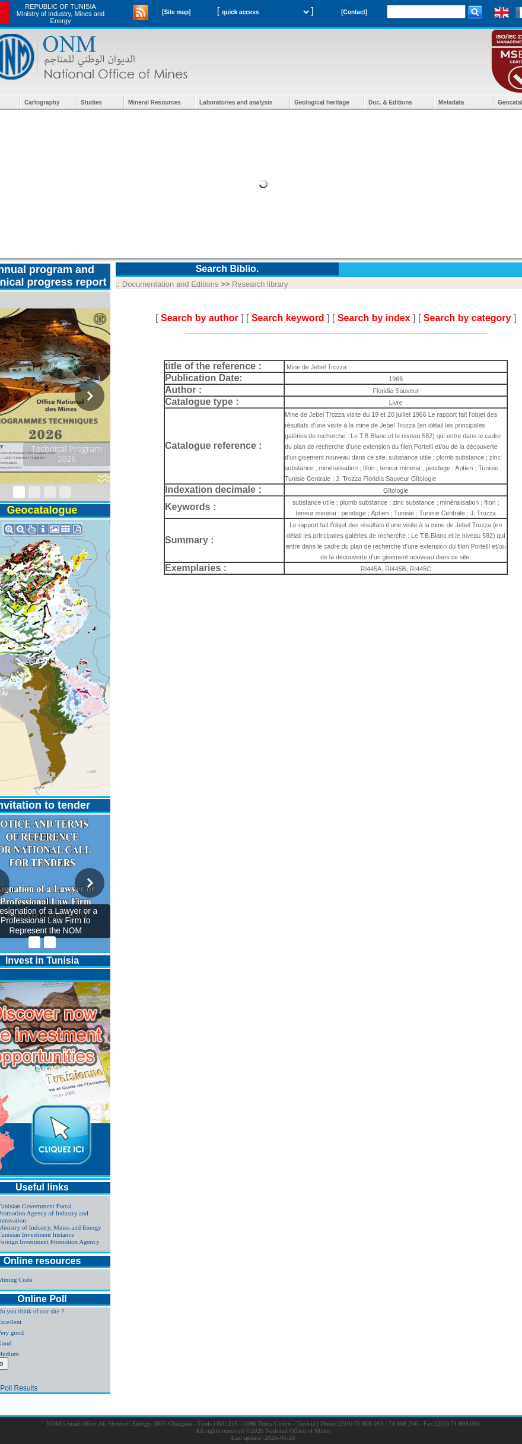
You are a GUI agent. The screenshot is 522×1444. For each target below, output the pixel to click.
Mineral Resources (154, 102)
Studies (91, 102)
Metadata (451, 102)
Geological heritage (321, 102)
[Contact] (354, 12)
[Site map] (176, 12)
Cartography (41, 102)
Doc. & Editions (390, 102)
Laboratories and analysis (235, 102)
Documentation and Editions (170, 284)
